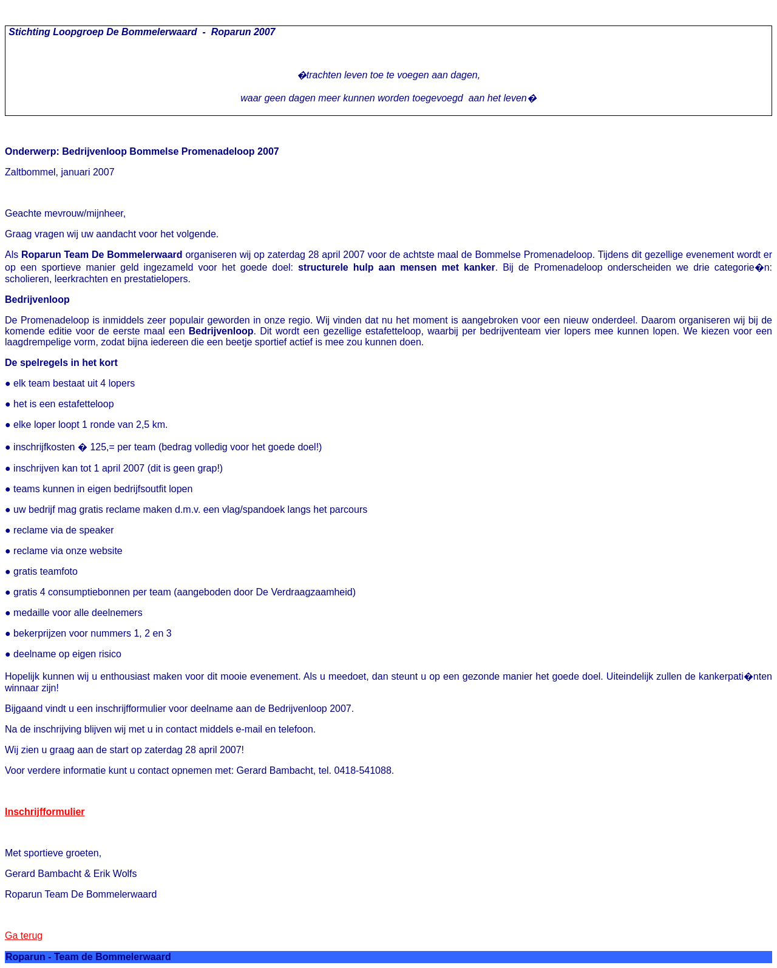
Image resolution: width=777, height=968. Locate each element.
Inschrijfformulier (45, 812)
